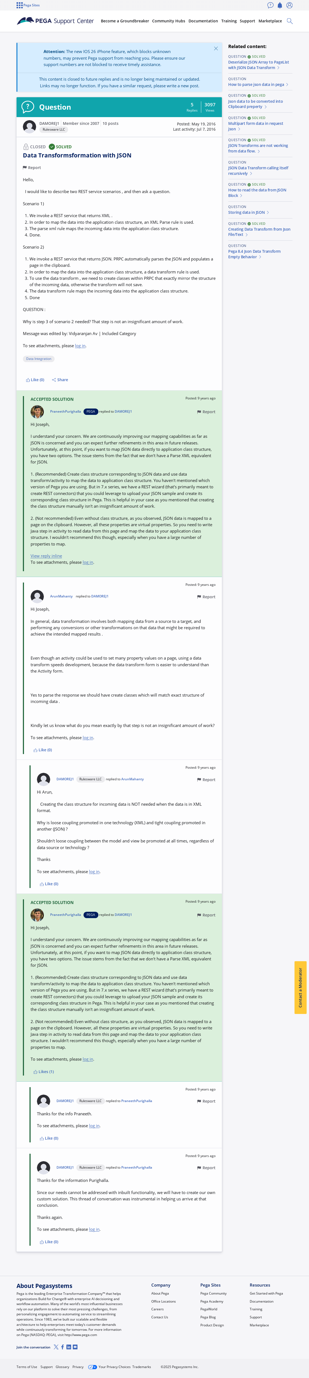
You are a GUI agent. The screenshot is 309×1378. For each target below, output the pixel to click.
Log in (280, 1364)
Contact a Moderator (300, 987)
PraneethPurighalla (65, 411)
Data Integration (38, 359)
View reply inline (46, 555)
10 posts (111, 123)
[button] (29, 126)
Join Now (251, 1364)
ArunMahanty (61, 596)
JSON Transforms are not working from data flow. (258, 148)
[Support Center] (55, 21)
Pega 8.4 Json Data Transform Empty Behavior (254, 254)
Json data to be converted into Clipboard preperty (255, 104)
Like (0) (35, 379)
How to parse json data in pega (258, 84)
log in (80, 345)
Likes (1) (44, 1071)
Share (60, 379)
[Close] (216, 48)
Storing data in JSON (249, 212)
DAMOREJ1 (49, 123)
